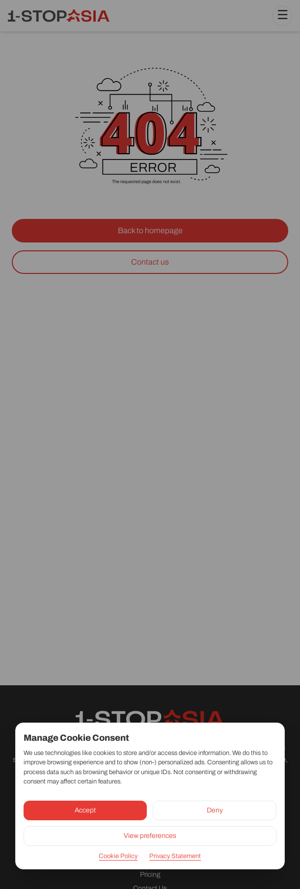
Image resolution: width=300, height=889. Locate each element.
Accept (85, 810)
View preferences (150, 835)
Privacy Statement (175, 856)
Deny (215, 810)
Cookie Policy (118, 856)
